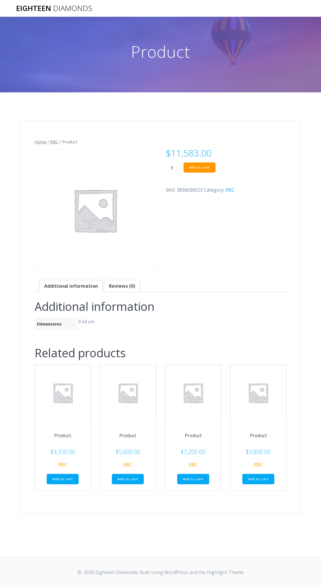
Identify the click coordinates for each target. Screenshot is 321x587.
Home (40, 142)
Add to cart (200, 167)
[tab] (71, 286)
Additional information (71, 286)
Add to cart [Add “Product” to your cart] (62, 479)
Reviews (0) (122, 286)
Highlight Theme (225, 572)
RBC (54, 142)
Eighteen (54, 8)
